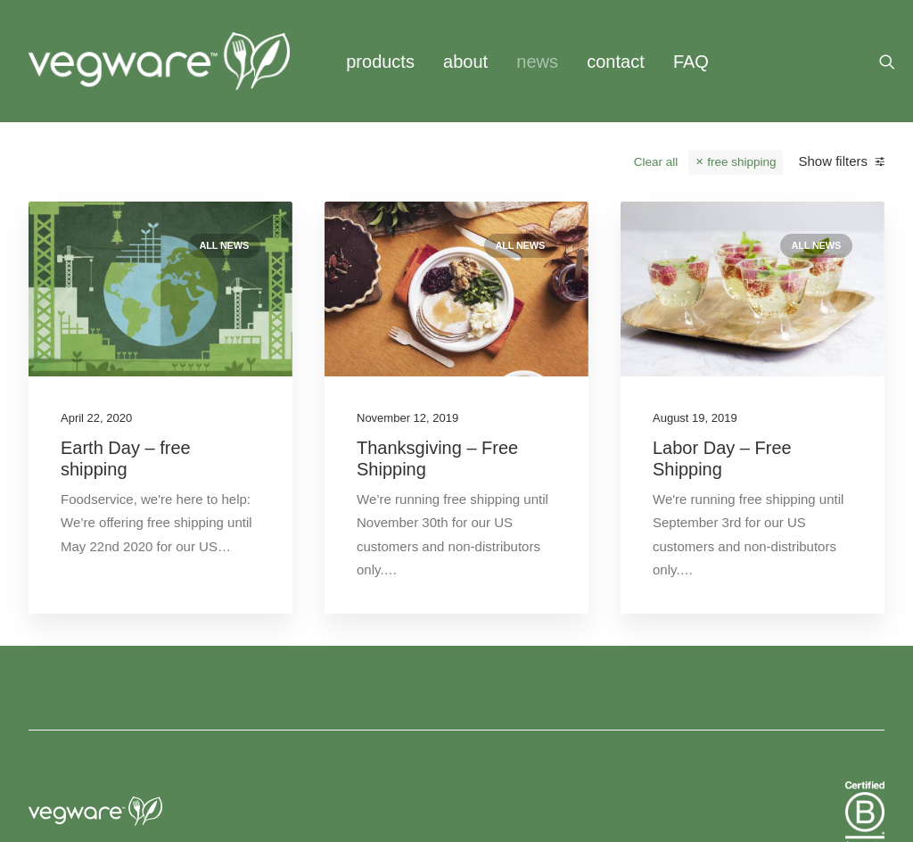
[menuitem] (380, 61)
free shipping (741, 162)
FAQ (691, 61)
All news (224, 245)
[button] (895, 61)
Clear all (656, 162)
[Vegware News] (159, 61)
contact (615, 61)
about (465, 61)
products (380, 61)
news (537, 61)
